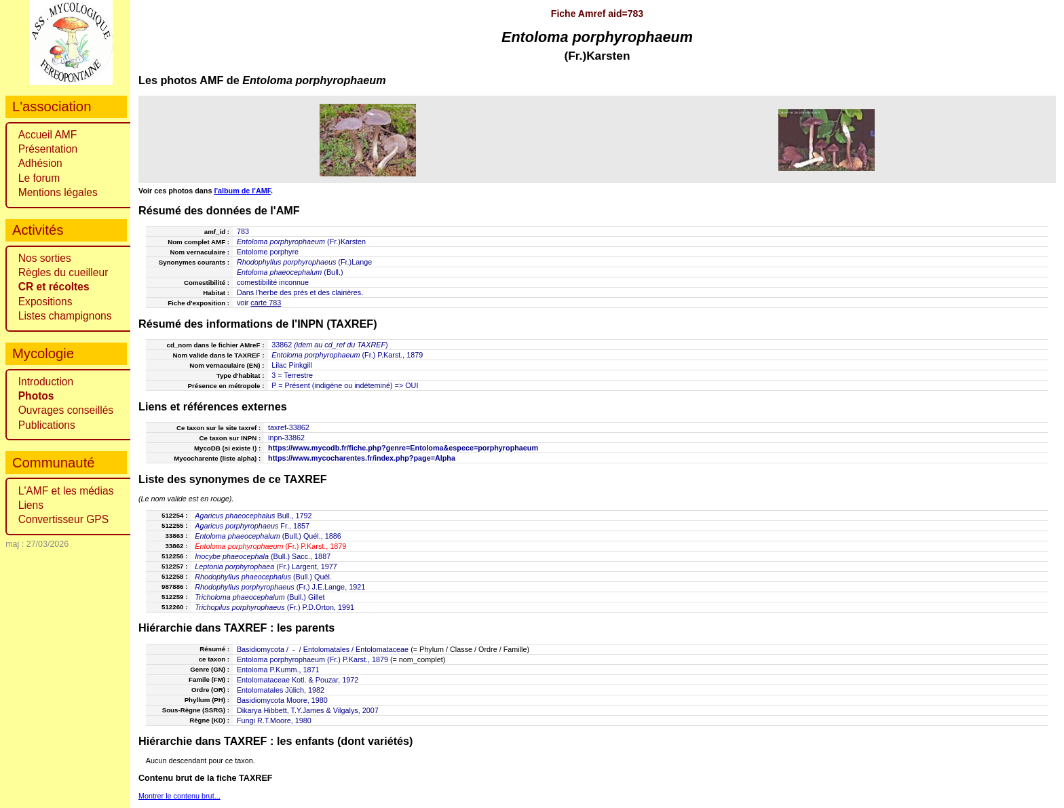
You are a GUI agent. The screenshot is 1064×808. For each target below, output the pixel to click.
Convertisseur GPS (63, 519)
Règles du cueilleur (63, 272)
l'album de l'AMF (242, 191)
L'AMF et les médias (66, 491)
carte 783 (265, 303)
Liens (30, 505)
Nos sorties (44, 258)
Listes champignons (65, 316)
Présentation (48, 149)
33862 (281, 345)
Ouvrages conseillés (65, 410)
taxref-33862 (288, 427)
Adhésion (40, 163)
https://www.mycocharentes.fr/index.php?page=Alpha (361, 458)
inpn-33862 (286, 438)
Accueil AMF (47, 134)
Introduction (46, 381)
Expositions (45, 301)
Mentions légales (58, 192)
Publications (46, 425)
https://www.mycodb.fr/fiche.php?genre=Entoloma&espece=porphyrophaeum (403, 448)
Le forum (39, 178)
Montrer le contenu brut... (179, 796)
